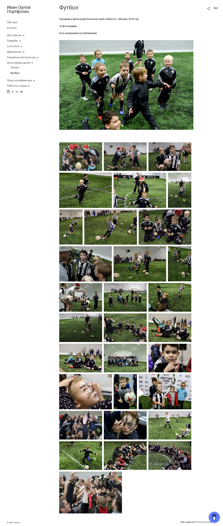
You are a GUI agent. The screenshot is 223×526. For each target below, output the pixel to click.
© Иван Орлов (13, 522)
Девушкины (14, 51)
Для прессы (14, 35)
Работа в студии (17, 85)
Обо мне (12, 22)
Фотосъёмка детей (18, 62)
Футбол (15, 73)
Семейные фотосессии (21, 57)
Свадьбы (12, 40)
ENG (216, 8)
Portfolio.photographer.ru (205, 522)
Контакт (12, 27)
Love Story (13, 46)
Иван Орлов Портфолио (19, 9)
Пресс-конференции (19, 80)
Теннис (14, 67)
